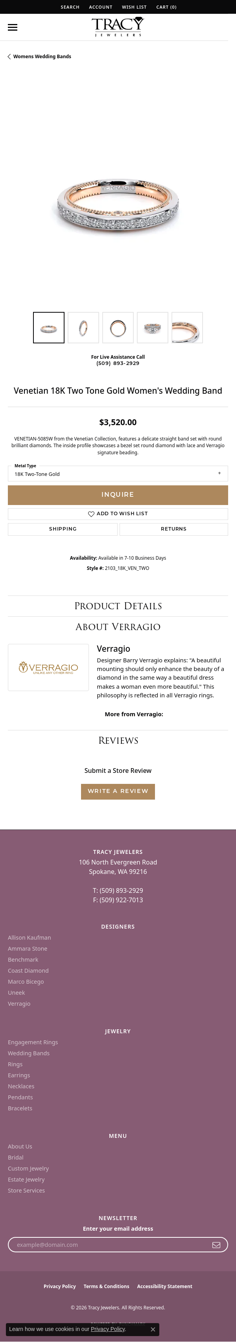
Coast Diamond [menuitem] (28, 970)
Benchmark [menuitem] (23, 959)
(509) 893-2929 (118, 363)
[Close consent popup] (153, 1329)
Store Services (26, 1190)
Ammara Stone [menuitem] (27, 948)
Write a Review (118, 792)
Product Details (118, 606)
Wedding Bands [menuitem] (29, 1053)
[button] (69, 7)
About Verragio (118, 626)
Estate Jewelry (26, 1179)
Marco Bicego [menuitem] (26, 981)
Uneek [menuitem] (16, 992)
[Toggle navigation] (12, 27)
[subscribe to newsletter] (216, 1245)
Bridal (16, 1157)
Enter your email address (118, 1228)
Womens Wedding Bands (42, 56)
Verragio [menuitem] (19, 1003)
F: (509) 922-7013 (118, 900)
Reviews (118, 740)
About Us (20, 1146)
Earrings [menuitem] (19, 1075)
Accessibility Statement (164, 1286)
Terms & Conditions (106, 1286)
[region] (118, 194)
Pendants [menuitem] (20, 1097)
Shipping (62, 529)
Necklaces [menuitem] (21, 1086)
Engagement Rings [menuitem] (33, 1042)
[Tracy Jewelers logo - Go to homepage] (118, 28)
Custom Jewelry (28, 1168)
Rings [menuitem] (15, 1064)
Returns (174, 529)
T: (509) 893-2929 (118, 890)
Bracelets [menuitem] (20, 1108)
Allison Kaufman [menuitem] (29, 937)
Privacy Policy (60, 1286)
